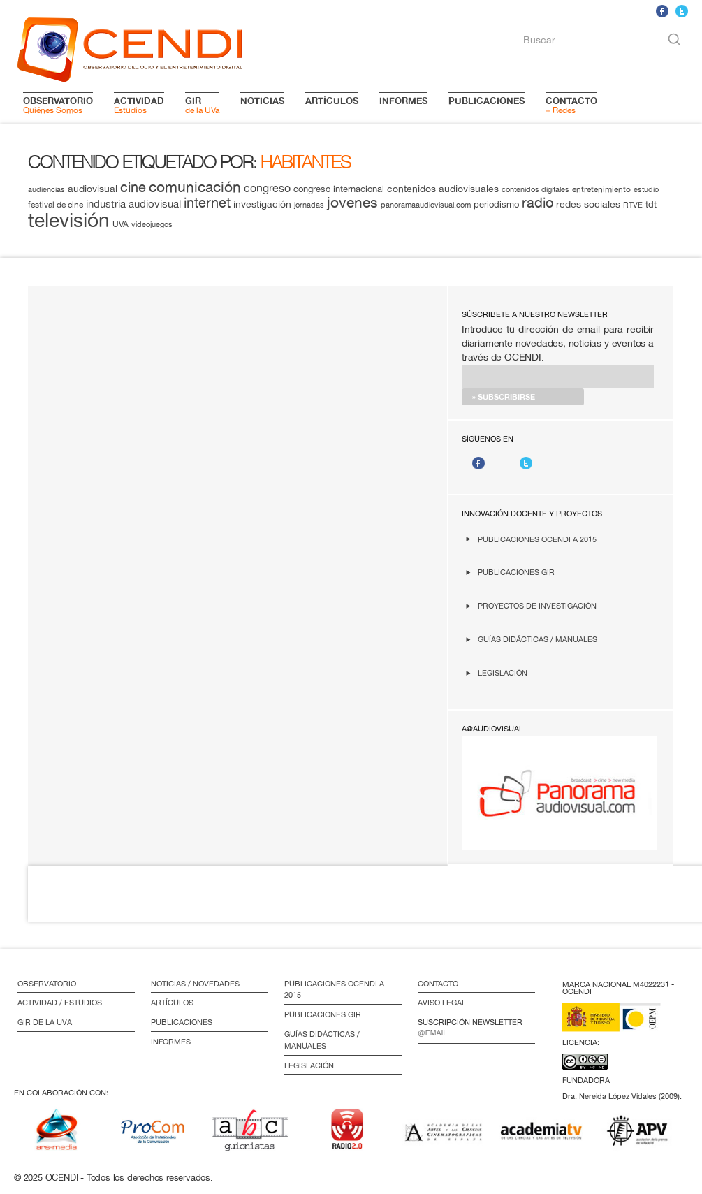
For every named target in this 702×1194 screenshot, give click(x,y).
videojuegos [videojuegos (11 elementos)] (152, 224)
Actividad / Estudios (59, 1002)
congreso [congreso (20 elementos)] (267, 188)
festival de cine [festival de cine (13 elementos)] (55, 204)
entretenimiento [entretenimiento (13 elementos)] (601, 189)
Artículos (172, 1002)
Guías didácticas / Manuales (537, 638)
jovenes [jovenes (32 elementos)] (352, 202)
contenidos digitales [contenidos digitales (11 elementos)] (535, 189)
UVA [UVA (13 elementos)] (120, 224)
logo (129, 47)
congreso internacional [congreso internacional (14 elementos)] (338, 189)
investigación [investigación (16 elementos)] (262, 204)
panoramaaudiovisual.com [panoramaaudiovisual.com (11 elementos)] (426, 205)
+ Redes (571, 105)
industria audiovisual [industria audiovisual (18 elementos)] (133, 203)
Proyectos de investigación (537, 605)
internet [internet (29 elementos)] (207, 202)
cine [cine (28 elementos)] (133, 187)
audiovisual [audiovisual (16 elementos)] (92, 188)
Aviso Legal (442, 1002)
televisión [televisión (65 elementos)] (69, 219)
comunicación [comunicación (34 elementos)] (195, 187)
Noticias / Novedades (195, 984)
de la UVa (202, 105)
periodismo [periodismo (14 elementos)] (496, 204)
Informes (171, 1042)
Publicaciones (181, 1022)
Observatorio (46, 984)
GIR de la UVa (44, 1022)
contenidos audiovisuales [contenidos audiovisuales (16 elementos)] (443, 188)
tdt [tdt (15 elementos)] (651, 204)
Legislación (502, 672)
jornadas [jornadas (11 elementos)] (309, 205)
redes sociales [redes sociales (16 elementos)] (588, 204)
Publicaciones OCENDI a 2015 (537, 539)
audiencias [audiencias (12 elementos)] (46, 189)
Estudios (139, 105)
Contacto (438, 984)
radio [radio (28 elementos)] (537, 202)
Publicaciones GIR (516, 571)
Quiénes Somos (58, 105)
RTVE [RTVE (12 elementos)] (633, 204)
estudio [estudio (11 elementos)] (646, 189)
